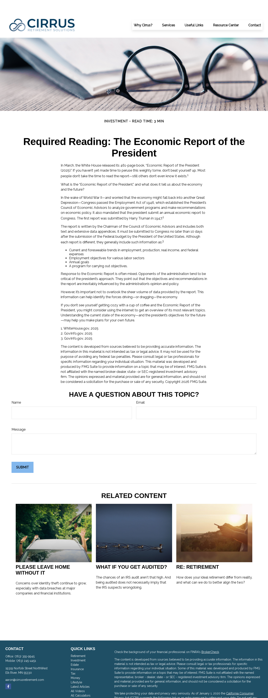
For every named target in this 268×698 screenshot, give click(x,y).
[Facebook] (8, 674)
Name (16, 390)
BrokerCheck (210, 639)
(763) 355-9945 (25, 643)
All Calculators (80, 683)
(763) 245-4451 (26, 648)
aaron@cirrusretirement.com (24, 667)
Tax (73, 661)
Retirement (78, 643)
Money (75, 665)
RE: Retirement (197, 554)
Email (140, 390)
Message (19, 417)
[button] (143, 12)
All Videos (78, 678)
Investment (78, 647)
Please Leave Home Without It (43, 557)
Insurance (77, 656)
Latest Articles (80, 674)
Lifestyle (76, 669)
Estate (75, 652)
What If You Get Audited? (131, 554)
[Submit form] (23, 454)
